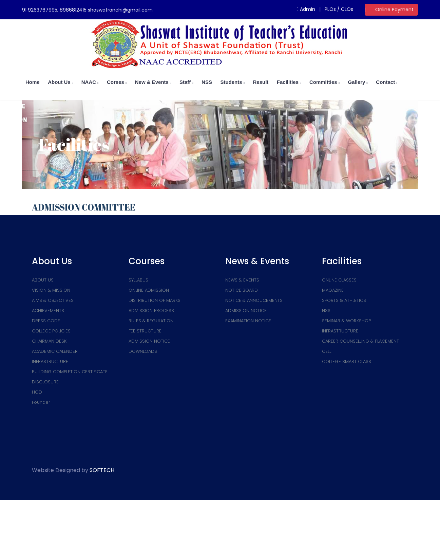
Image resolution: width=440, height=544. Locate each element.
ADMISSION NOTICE (149, 341)
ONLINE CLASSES (339, 280)
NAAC (90, 82)
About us (60, 82)
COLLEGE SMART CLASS (346, 361)
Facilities (289, 82)
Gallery (358, 82)
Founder (41, 402)
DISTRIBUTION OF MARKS (154, 300)
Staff (186, 82)
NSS (207, 82)
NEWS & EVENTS (242, 280)
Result (261, 82)
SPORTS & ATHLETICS (344, 300)
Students (232, 82)
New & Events (153, 82)
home (32, 82)
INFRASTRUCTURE (50, 361)
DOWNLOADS (143, 351)
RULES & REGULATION (151, 321)
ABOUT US (43, 280)
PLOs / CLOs (339, 9)
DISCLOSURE (45, 382)
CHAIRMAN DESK (49, 341)
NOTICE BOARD (241, 290)
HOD (37, 392)
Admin (306, 9)
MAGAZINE (333, 290)
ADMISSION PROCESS (151, 310)
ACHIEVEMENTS (48, 310)
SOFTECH (102, 470)
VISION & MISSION (51, 290)
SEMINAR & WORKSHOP (346, 321)
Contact (386, 82)
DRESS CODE (46, 321)
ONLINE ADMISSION (149, 290)
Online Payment (394, 9)
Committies (324, 82)
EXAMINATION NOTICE (248, 321)
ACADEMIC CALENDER (55, 351)
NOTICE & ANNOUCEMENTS (254, 300)
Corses (117, 82)
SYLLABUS (138, 280)
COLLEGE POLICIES (51, 331)
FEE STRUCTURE (145, 331)
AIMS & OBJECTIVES (53, 300)
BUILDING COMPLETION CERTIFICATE (70, 371)
